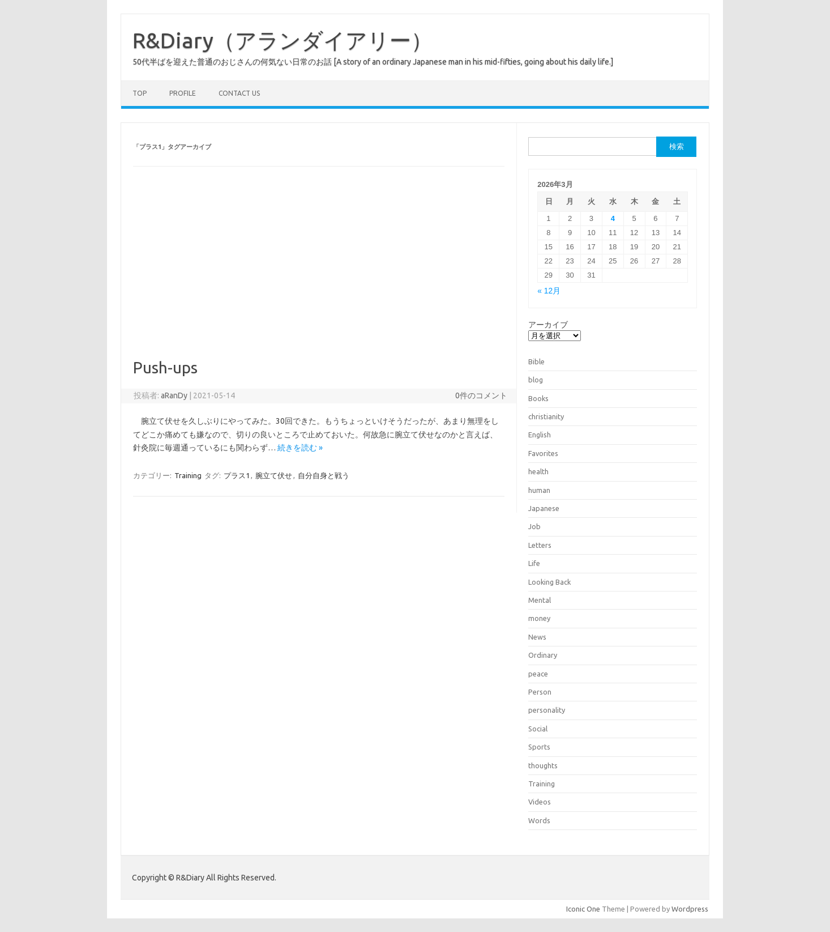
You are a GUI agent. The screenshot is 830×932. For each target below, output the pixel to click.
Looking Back (549, 582)
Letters (539, 545)
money (539, 618)
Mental (539, 600)
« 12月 (549, 291)
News (537, 637)
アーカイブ (548, 324)
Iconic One (583, 909)
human (539, 490)
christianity (546, 416)
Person (539, 692)
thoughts (543, 765)
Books (538, 398)
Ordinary (542, 655)
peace (538, 674)
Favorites (543, 453)
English (539, 435)
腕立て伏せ (273, 475)
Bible (536, 361)
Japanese (543, 508)
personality (546, 710)
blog (535, 380)
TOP (139, 93)
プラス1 (237, 475)
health (538, 471)
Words (539, 820)
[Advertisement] (318, 273)
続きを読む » (300, 447)
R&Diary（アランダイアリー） (282, 40)
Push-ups (165, 367)
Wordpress (689, 909)
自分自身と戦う (323, 475)
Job (534, 526)
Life (534, 563)
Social (537, 729)
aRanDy (174, 395)
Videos (539, 802)
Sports (539, 747)
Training (188, 475)
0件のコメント (481, 395)
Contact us (239, 93)
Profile (182, 93)
